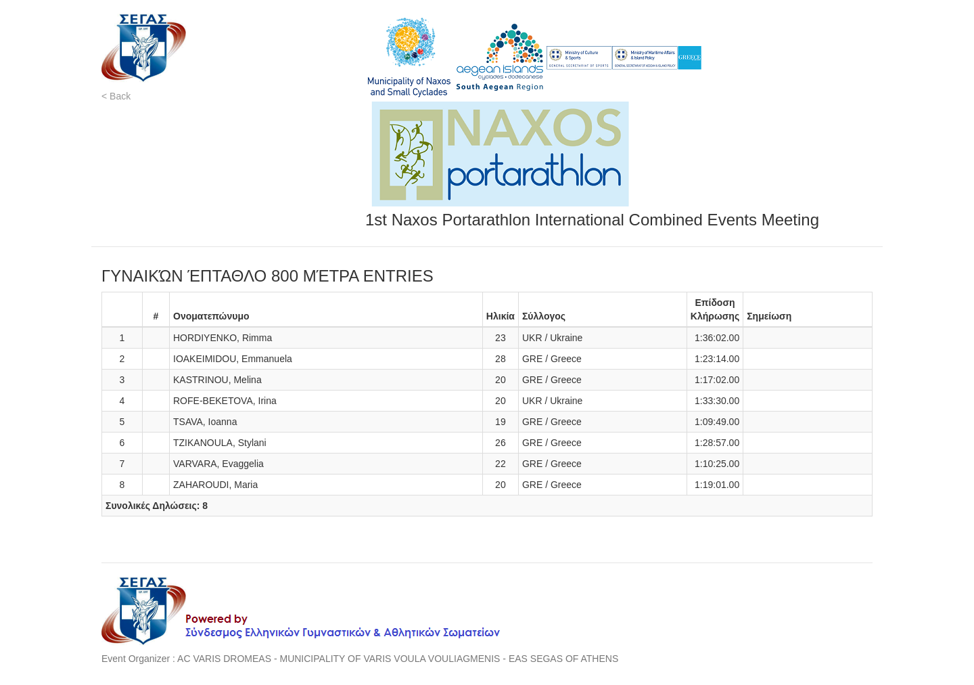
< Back (116, 96)
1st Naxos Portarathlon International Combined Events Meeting (592, 220)
